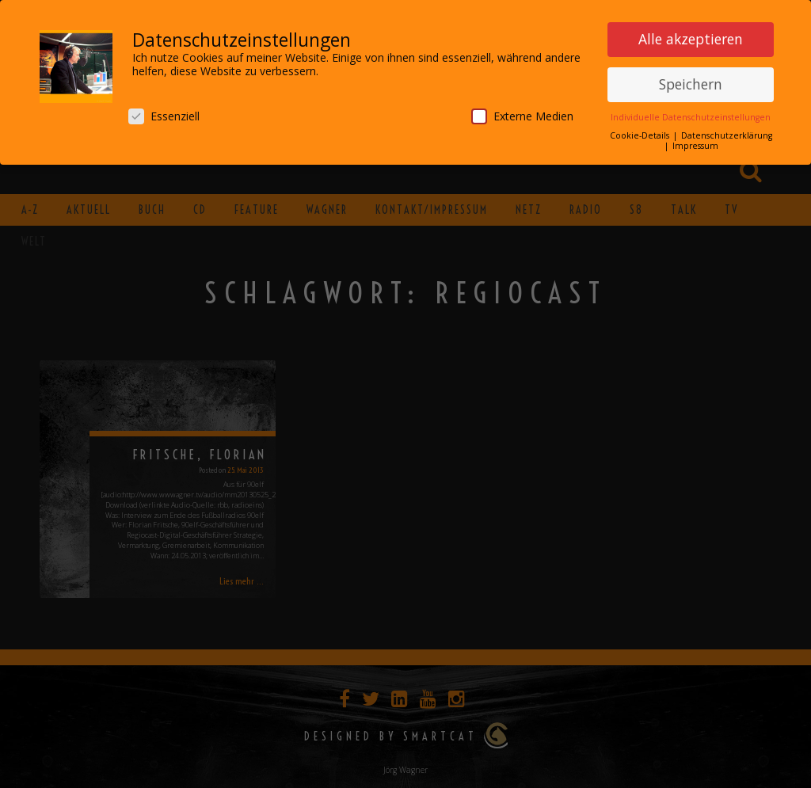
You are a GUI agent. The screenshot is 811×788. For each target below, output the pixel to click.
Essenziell (164, 115)
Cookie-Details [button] (641, 134)
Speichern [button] (690, 83)
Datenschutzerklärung (726, 134)
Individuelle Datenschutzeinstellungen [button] (691, 116)
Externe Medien (522, 115)
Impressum (695, 144)
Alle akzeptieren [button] (690, 38)
